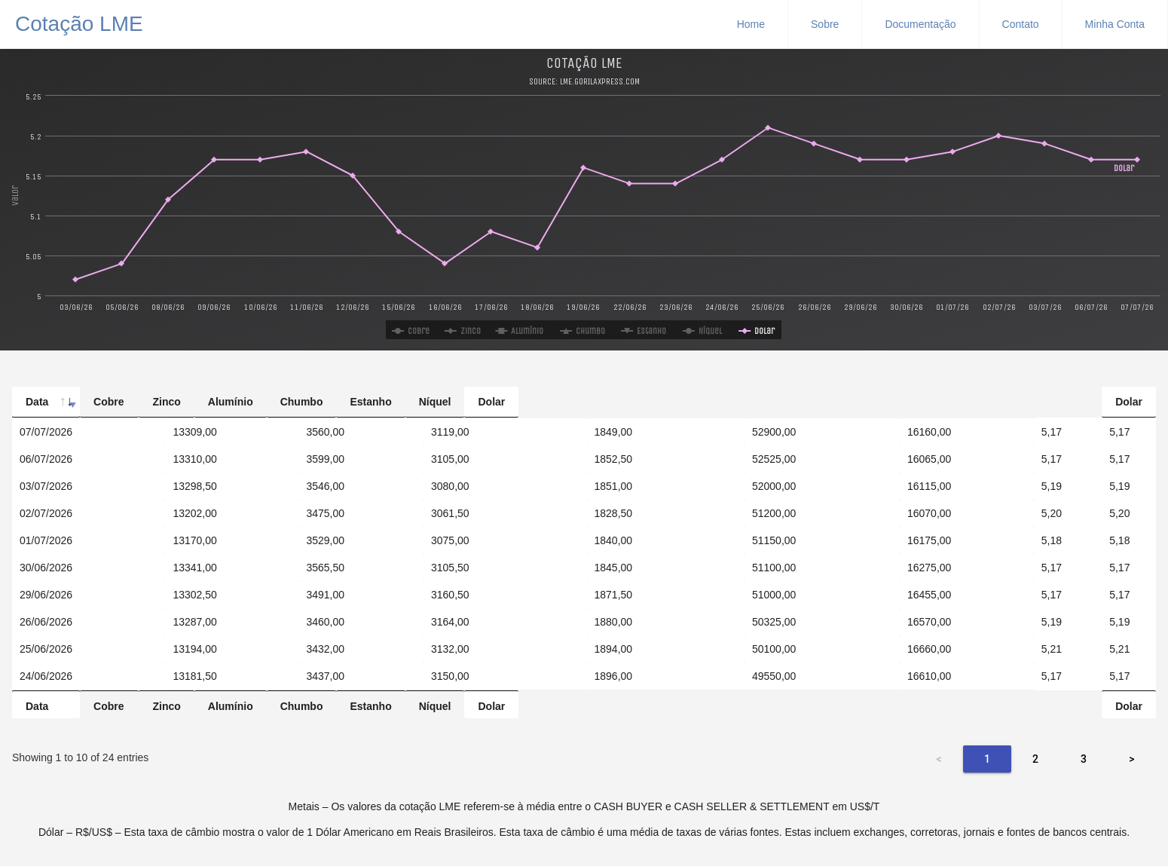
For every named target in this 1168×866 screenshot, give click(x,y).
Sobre (825, 24)
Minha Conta (1115, 24)
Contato (1020, 24)
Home (751, 24)
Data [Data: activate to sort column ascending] (37, 402)
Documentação (920, 24)
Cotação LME (79, 22)
